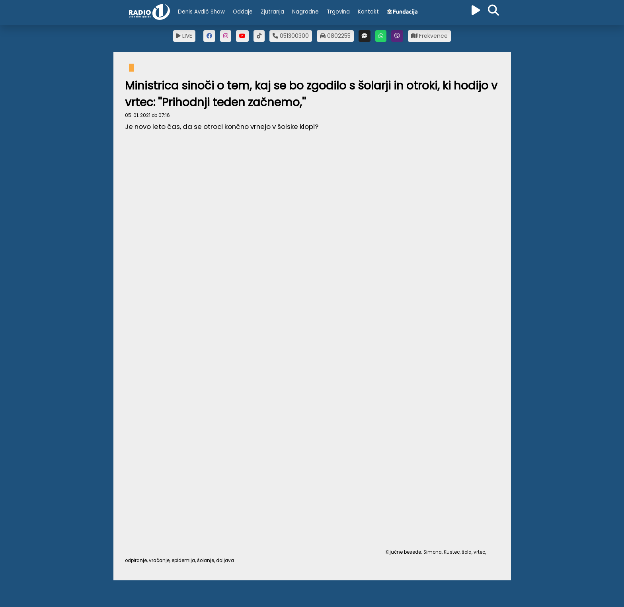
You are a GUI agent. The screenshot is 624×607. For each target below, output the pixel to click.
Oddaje (243, 12)
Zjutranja (272, 12)
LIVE (184, 36)
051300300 (291, 36)
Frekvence (429, 36)
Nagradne (305, 12)
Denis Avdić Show (201, 12)
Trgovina (338, 12)
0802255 (335, 36)
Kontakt (368, 12)
